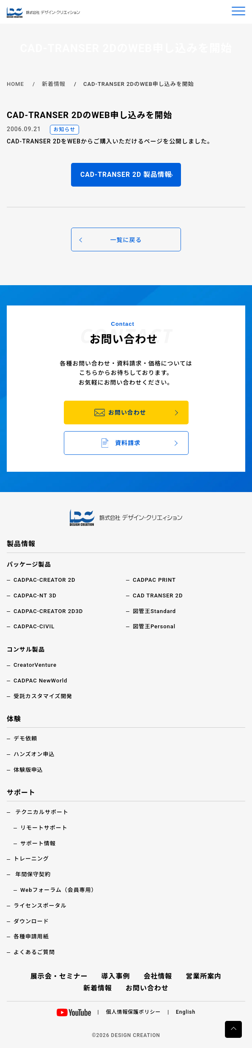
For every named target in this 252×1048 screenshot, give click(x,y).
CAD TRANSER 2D (158, 595)
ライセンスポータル (40, 905)
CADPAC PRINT (154, 580)
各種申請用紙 (31, 936)
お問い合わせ (147, 988)
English (185, 1012)
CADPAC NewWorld (40, 680)
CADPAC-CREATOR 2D (45, 580)
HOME (15, 84)
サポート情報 (38, 843)
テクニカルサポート (41, 812)
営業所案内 (204, 976)
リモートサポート (44, 828)
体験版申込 (28, 770)
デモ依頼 (25, 738)
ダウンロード (31, 921)
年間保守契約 (33, 874)
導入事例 (115, 976)
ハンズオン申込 (34, 754)
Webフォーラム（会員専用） (58, 890)
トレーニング (31, 858)
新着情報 (54, 84)
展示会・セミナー (59, 976)
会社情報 (157, 976)
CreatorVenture (35, 665)
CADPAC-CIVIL (34, 626)
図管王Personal (154, 626)
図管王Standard (154, 611)
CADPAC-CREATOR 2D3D (48, 611)
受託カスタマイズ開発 (43, 696)
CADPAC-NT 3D (35, 595)
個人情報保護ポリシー (133, 1012)
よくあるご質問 (34, 952)
